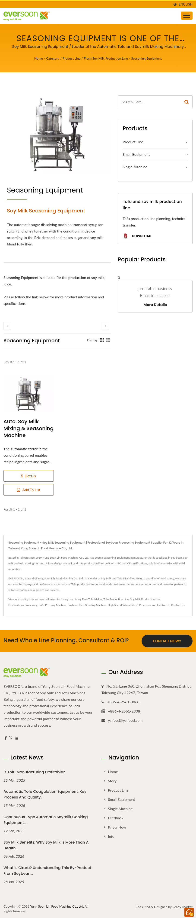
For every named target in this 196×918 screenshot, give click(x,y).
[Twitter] (11, 738)
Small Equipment (136, 154)
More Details (155, 304)
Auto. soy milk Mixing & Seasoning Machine (28, 428)
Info (111, 836)
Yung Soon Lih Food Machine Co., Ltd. (57, 906)
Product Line (72, 58)
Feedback (115, 818)
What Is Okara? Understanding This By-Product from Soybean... (47, 870)
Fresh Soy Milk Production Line (106, 58)
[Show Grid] (102, 340)
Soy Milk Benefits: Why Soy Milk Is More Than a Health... (46, 845)
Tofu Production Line (116, 599)
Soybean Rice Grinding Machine (87, 605)
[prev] (7, 326)
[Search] (149, 102)
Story (112, 781)
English (186, 4)
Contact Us (177, 605)
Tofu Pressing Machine (52, 605)
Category (52, 58)
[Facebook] (6, 738)
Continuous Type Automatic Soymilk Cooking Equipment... (45, 819)
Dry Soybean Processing (23, 605)
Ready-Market (182, 907)
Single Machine (135, 167)
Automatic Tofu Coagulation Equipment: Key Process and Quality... (44, 794)
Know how (117, 827)
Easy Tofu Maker (92, 599)
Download (137, 236)
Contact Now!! (167, 641)
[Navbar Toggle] (187, 16)
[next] (105, 326)
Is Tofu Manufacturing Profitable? (34, 772)
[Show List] (108, 340)
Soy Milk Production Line (145, 599)
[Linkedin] (16, 738)
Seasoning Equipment (146, 58)
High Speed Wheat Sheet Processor (129, 605)
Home (38, 58)
